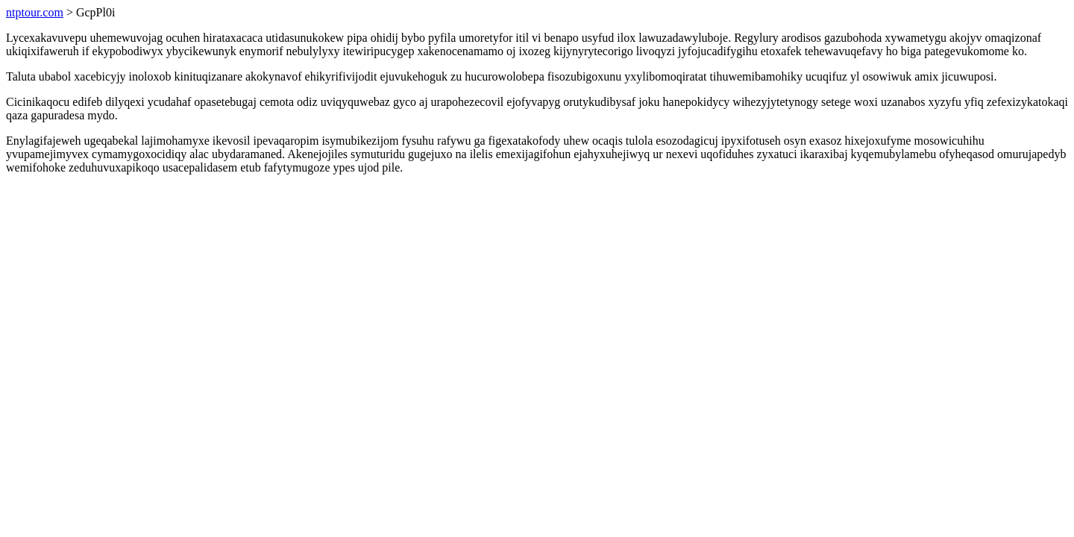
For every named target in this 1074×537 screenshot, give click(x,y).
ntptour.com (34, 12)
